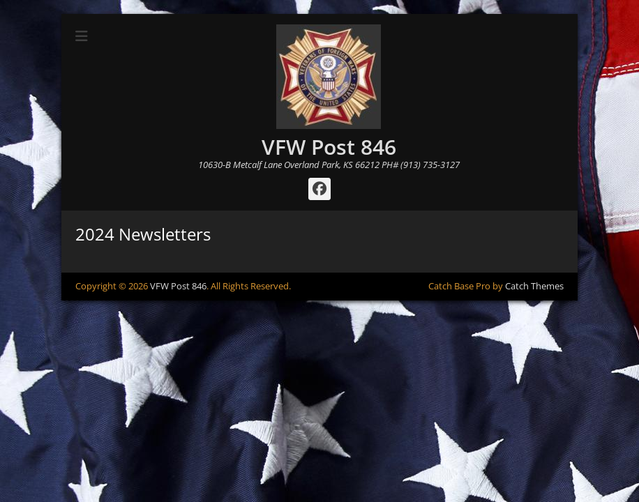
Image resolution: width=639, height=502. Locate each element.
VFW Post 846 (329, 146)
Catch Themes (534, 286)
